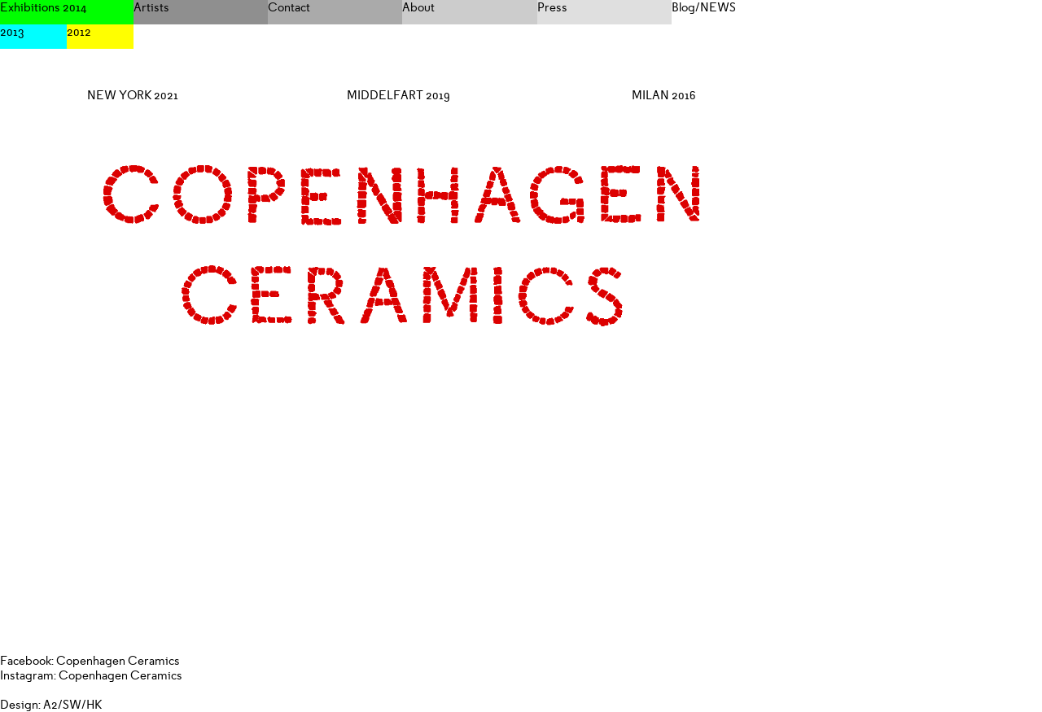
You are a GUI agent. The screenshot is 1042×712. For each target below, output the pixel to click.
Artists (151, 7)
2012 (79, 31)
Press (552, 7)
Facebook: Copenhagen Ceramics (90, 660)
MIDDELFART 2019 (398, 95)
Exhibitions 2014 (43, 7)
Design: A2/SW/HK (51, 704)
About (418, 7)
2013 (12, 31)
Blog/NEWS (704, 7)
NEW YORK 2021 (132, 95)
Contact (289, 7)
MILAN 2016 (664, 95)
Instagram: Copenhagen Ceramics (91, 675)
